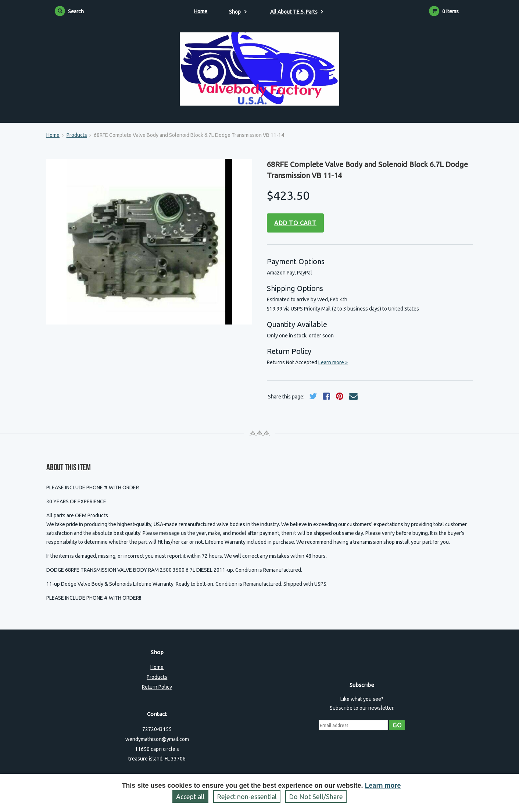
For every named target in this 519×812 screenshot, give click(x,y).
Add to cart (295, 223)
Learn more (383, 785)
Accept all (190, 796)
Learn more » (333, 362)
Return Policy (157, 687)
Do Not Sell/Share (316, 796)
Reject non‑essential (247, 796)
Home (200, 11)
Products (77, 135)
